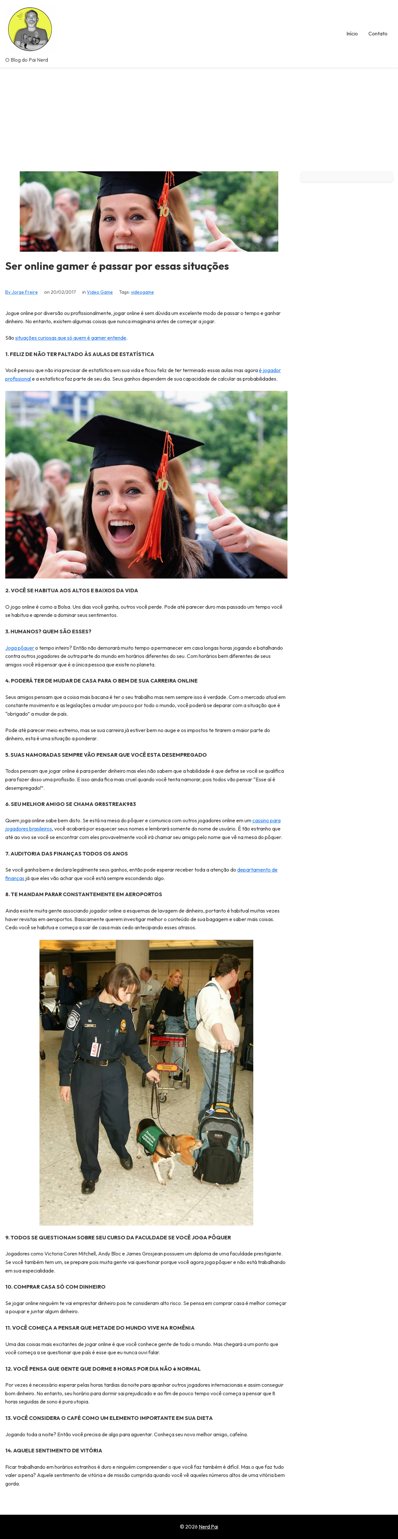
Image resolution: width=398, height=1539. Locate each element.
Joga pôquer (19, 647)
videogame (142, 292)
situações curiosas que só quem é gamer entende (70, 337)
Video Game (100, 292)
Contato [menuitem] (377, 33)
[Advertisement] (199, 117)
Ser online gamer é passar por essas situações (117, 266)
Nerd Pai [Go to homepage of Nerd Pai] (208, 1526)
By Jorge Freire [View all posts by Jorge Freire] (21, 292)
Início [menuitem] (352, 33)
